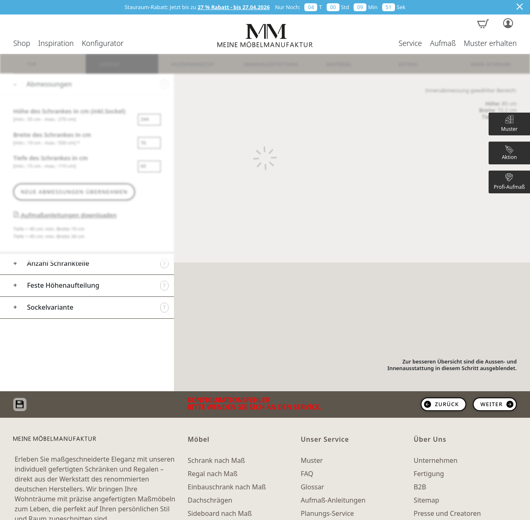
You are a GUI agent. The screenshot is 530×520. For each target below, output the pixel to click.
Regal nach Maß (212, 473)
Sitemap (426, 500)
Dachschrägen (210, 500)
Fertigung (429, 473)
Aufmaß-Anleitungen (333, 500)
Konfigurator (102, 43)
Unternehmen (436, 460)
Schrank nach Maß (216, 460)
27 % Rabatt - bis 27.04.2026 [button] (234, 7)
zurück (447, 404)
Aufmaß (442, 43)
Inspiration (56, 43)
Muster (312, 460)
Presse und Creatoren (447, 513)
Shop (21, 43)
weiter (491, 404)
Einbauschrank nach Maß (227, 486)
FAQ (307, 473)
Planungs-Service (327, 513)
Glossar (312, 486)
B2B (420, 486)
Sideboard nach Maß (220, 513)
